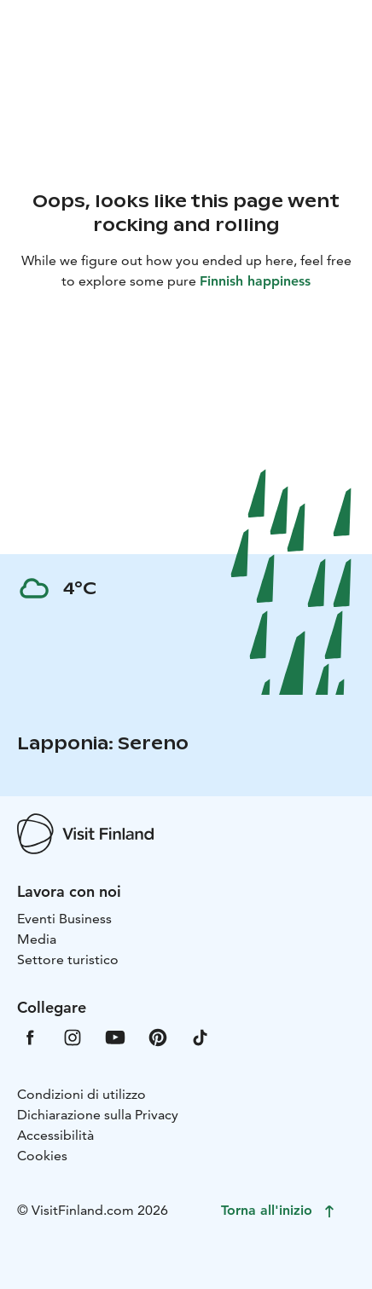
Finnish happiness (255, 281)
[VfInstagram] (72, 1036)
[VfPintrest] (158, 1036)
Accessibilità (55, 1135)
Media (36, 939)
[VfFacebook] (30, 1036)
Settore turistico (68, 959)
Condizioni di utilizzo (81, 1094)
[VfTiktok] (200, 1036)
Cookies (42, 1155)
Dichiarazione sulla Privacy (97, 1115)
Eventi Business (64, 918)
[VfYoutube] (115, 1036)
